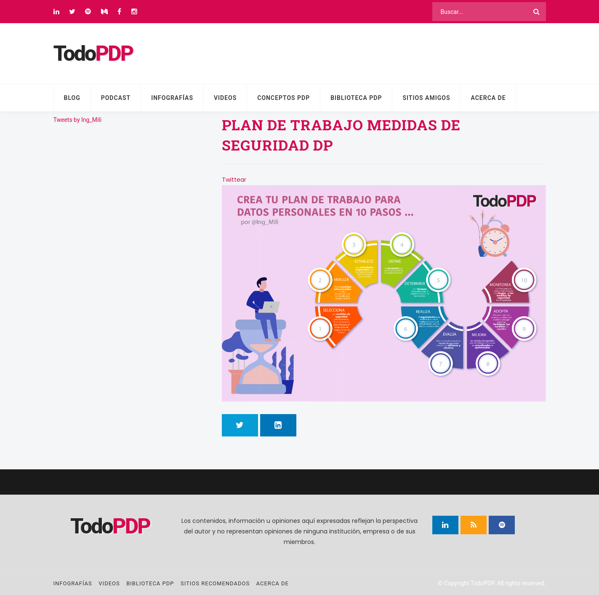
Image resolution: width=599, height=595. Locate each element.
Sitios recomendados (215, 583)
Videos (225, 97)
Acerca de (488, 97)
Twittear (234, 179)
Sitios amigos (426, 97)
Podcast (115, 97)
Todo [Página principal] (93, 53)
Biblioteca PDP (356, 97)
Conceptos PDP (283, 97)
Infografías (172, 97)
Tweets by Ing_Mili (77, 119)
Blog (72, 97)
